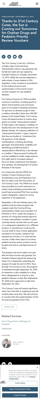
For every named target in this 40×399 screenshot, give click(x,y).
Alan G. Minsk (18, 342)
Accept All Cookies (20, 396)
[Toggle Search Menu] (4, 4)
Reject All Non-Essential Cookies (19, 390)
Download (9, 307)
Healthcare (6, 329)
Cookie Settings (20, 384)
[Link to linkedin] (4, 364)
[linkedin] (9, 57)
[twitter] (4, 57)
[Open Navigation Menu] (37, 4)
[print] (20, 57)
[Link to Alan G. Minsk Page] (6, 343)
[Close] (37, 368)
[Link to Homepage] (21, 4)
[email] (15, 57)
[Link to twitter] (10, 364)
